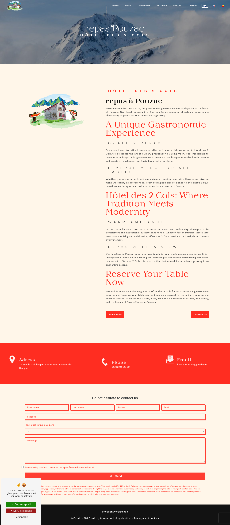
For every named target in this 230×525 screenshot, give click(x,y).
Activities (162, 5)
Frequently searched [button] (115, 511)
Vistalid (77, 518)
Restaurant (144, 5)
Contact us (200, 314)
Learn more (114, 314)
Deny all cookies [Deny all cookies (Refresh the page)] (21, 510)
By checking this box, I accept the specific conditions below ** (59, 463)
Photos (177, 5)
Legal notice (123, 518)
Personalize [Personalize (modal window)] (21, 517)
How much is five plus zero (39, 420)
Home (115, 5)
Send (118, 471)
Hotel (128, 5)
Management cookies (146, 518)
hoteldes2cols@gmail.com (192, 359)
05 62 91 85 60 (120, 370)
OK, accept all (21, 504)
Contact (192, 5)
